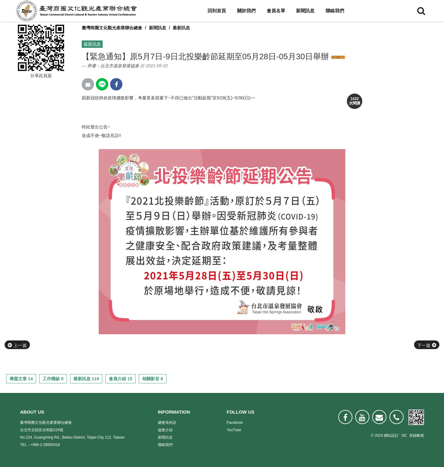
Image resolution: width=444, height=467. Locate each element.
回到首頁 (217, 10)
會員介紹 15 (120, 378)
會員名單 (276, 10)
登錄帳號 (416, 435)
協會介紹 (165, 430)
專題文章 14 (21, 378)
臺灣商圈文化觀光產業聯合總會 (112, 27)
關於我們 (246, 10)
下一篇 (426, 345)
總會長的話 (167, 422)
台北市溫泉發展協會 (119, 65)
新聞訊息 (305, 10)
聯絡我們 (335, 10)
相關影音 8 (152, 378)
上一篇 (17, 345)
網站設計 (391, 435)
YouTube (234, 430)
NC (404, 435)
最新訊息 (181, 27)
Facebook (235, 422)
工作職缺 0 (53, 378)
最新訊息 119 (86, 378)
